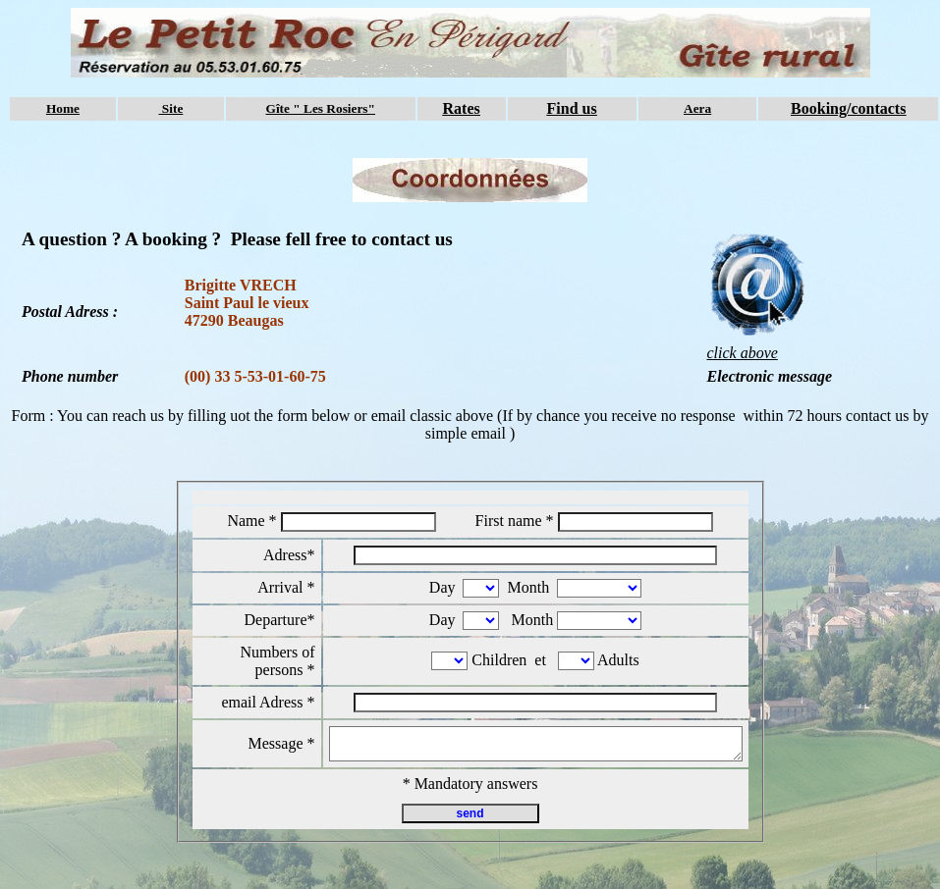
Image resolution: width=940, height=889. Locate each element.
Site (171, 108)
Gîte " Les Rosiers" (320, 108)
